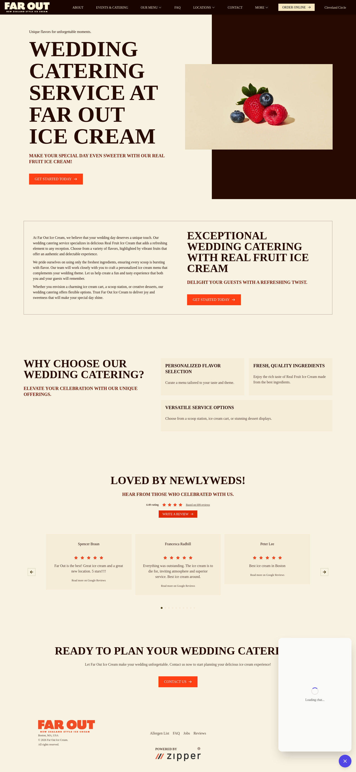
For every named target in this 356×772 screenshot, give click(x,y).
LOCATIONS (204, 7)
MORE (261, 7)
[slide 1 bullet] (161, 608)
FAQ (177, 7)
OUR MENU (151, 7)
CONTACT (235, 7)
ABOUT (77, 7)
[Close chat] (345, 761)
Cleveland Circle (335, 7)
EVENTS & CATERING (112, 7)
